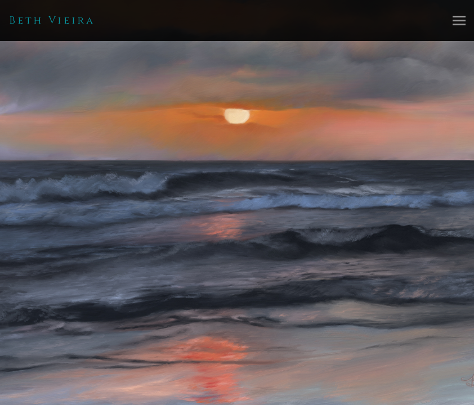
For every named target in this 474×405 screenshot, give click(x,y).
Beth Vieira (52, 21)
